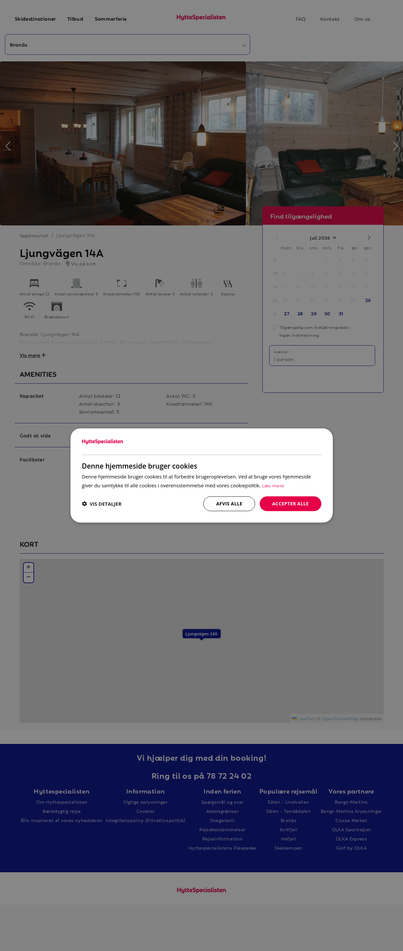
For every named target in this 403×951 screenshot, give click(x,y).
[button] (102, 503)
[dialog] (202, 476)
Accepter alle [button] (290, 503)
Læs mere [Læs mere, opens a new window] (273, 485)
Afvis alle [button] (229, 503)
